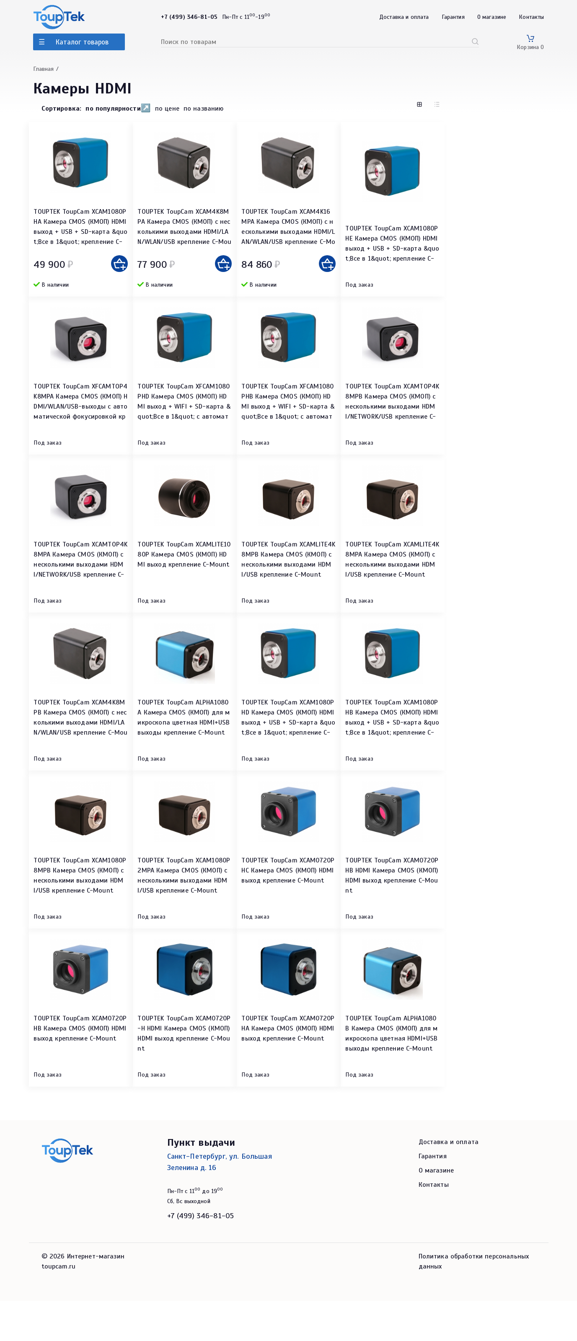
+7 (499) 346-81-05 (200, 1256)
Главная (43, 68)
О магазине (492, 17)
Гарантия (453, 17)
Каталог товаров (82, 42)
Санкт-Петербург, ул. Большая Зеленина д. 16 (219, 1202)
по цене (167, 109)
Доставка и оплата (404, 17)
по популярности (112, 108)
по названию (204, 109)
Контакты (531, 17)
